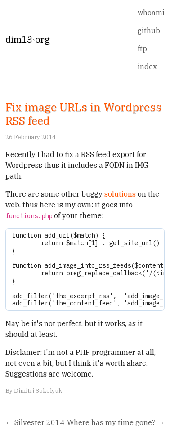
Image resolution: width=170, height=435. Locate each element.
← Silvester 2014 (34, 422)
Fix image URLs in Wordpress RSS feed (83, 114)
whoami (151, 12)
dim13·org (27, 39)
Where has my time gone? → (116, 422)
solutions (120, 193)
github (149, 30)
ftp (142, 48)
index (147, 66)
